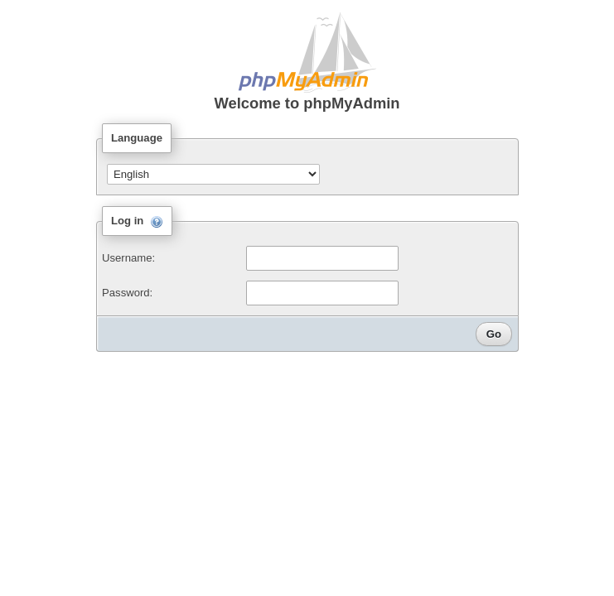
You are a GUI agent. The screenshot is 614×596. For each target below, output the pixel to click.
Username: (128, 258)
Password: (127, 292)
